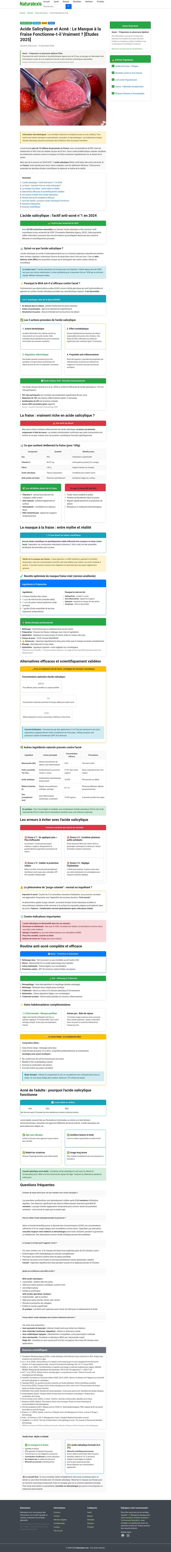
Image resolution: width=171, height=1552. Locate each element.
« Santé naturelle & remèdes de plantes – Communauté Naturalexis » (136, 1517)
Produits (90, 1527)
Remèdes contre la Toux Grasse (128, 73)
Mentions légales (60, 1520)
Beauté (30, 13)
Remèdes (90, 1520)
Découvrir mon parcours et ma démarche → (128, 49)
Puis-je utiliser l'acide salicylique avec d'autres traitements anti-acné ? (48, 1317)
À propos (57, 1512)
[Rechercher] (54, 6)
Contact (57, 1516)
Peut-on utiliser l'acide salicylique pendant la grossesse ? (44, 1218)
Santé (89, 1512)
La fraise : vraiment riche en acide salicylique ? (41, 185)
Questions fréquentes (31, 204)
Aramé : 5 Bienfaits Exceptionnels (129, 87)
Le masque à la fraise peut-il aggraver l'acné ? (39, 1243)
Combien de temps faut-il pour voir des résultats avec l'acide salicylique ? (50, 1193)
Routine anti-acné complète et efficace (38, 198)
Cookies (57, 1527)
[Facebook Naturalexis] (123, 1535)
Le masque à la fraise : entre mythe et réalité (40, 188)
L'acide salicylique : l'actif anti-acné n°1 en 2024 (42, 182)
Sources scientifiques (31, 207)
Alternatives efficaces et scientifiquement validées (43, 191)
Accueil (22, 13)
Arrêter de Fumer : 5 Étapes (126, 66)
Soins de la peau (42, 13)
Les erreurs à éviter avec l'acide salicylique (40, 195)
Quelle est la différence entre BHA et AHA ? (38, 1271)
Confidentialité (59, 1523)
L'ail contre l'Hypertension (126, 80)
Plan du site (58, 1531)
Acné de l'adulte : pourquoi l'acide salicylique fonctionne (45, 201)
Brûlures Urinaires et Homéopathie (129, 93)
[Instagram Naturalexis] (128, 1535)
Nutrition (90, 1523)
